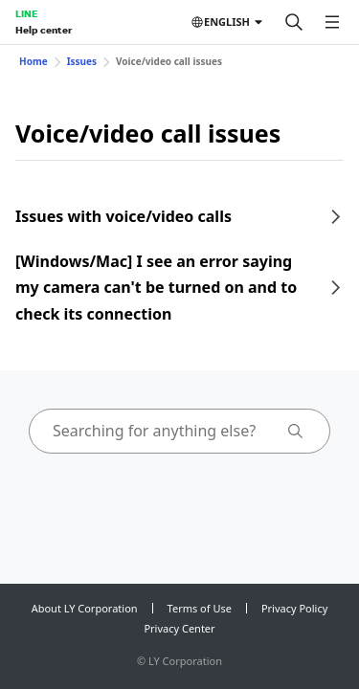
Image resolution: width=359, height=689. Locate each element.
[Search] (294, 22)
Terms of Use (200, 608)
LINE (26, 13)
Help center (43, 29)
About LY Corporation (85, 608)
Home (33, 61)
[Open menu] (332, 22)
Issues (82, 61)
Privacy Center (179, 628)
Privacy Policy (294, 608)
